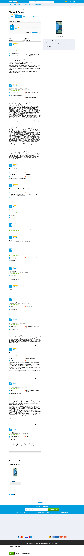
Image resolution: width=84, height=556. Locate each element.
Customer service (38, 4)
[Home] (10, 4)
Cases (62, 518)
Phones (27, 516)
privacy (35, 550)
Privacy (33, 543)
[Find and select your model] (41, 2)
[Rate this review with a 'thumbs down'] (39, 81)
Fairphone (16, 9)
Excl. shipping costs (60, 36)
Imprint (37, 543)
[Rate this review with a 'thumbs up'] (36, 81)
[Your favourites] (71, 1)
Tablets (25, 4)
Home (10, 9)
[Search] (53, 2)
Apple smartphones (29, 518)
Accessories (20, 4)
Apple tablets (46, 518)
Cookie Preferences (41, 543)
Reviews (24, 9)
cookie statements (41, 550)
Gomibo (45, 525)
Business (31, 4)
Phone (14, 4)
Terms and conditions (48, 543)
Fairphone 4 (20, 9)
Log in (63, 1)
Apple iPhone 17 (11, 518)
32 (17, 452)
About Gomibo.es (29, 543)
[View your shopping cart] (74, 1)
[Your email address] (36, 509)
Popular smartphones (13, 516)
